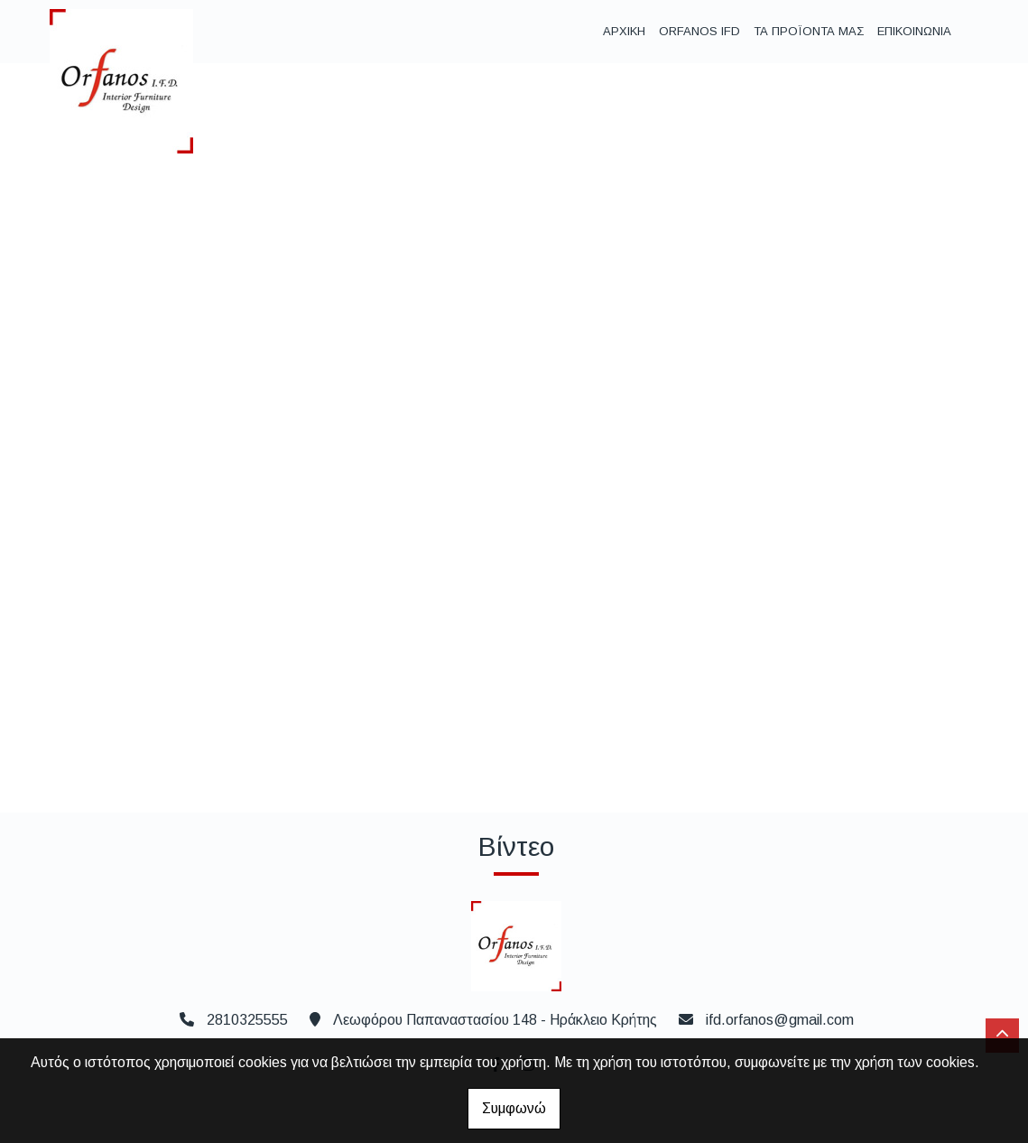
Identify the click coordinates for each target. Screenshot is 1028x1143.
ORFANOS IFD (699, 31)
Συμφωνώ (514, 1108)
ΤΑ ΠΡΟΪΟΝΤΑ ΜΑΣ (809, 31)
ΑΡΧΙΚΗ (624, 31)
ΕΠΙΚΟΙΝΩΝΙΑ (914, 31)
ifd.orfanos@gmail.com (780, 1019)
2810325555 (247, 1019)
